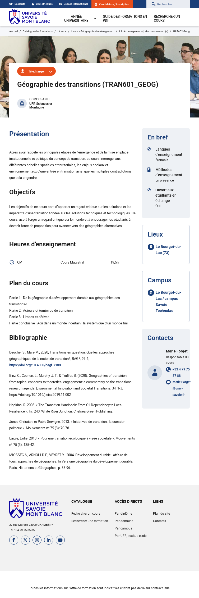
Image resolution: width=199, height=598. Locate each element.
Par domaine (124, 521)
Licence (62, 31)
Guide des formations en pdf (125, 18)
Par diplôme (123, 513)
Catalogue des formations (38, 31)
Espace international (73, 3)
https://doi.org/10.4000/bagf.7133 (35, 365)
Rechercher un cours (167, 18)
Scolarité (17, 3)
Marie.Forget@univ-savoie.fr (182, 388)
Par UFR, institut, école (130, 535)
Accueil (13, 31)
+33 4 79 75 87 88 (181, 373)
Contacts (159, 521)
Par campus (123, 528)
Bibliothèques (42, 3)
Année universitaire (80, 18)
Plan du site (161, 513)
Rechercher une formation (89, 521)
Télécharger (36, 71)
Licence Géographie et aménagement (92, 31)
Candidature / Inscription (112, 4)
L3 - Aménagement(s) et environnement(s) (143, 31)
